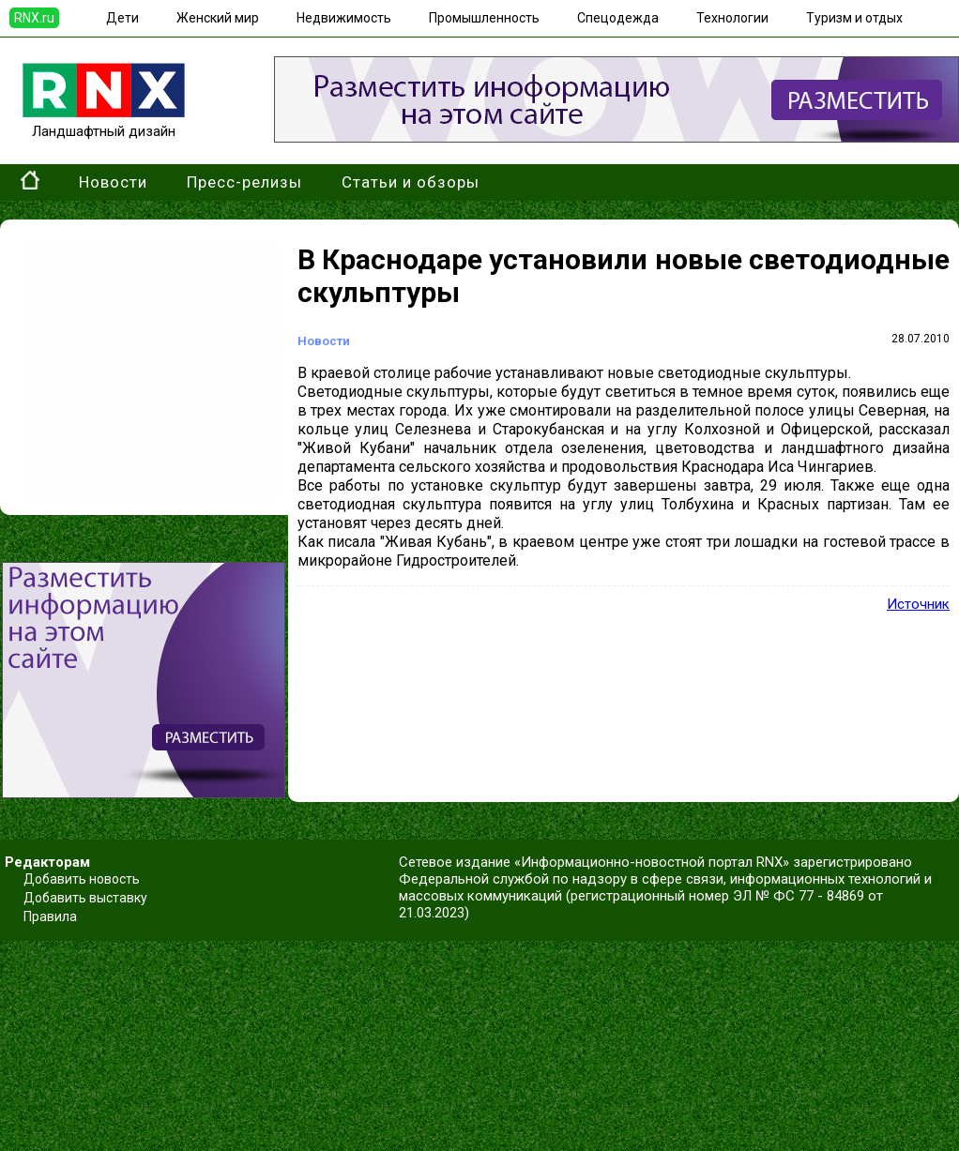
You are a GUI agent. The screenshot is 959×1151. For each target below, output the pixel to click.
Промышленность (484, 17)
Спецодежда (618, 17)
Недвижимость (344, 17)
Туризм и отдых (854, 17)
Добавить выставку (85, 897)
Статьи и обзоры (411, 182)
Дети (122, 17)
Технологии (732, 17)
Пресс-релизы (244, 182)
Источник (918, 604)
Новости (113, 182)
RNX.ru (34, 17)
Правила (50, 916)
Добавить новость (81, 878)
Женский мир (217, 17)
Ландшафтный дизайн (104, 123)
